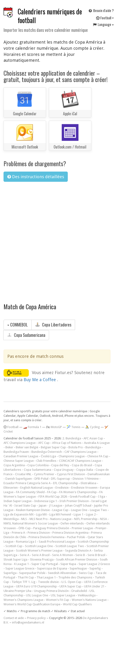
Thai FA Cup (26, 577)
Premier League (82, 528)
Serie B (80, 555)
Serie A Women (62, 555)
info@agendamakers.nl (28, 622)
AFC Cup (44, 443)
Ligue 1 (78, 514)
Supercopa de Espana (52, 568)
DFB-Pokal (41, 478)
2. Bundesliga (71, 438)
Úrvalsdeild (79, 591)
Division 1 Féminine (86, 478)
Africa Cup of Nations (66, 443)
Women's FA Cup (57, 600)
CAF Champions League (80, 452)
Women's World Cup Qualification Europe (32, 604)
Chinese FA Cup (97, 456)
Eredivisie (62, 487)
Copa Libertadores (53, 325)
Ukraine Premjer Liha (17, 591)
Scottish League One (39, 546)
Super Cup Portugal (44, 564)
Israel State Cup (25, 505)
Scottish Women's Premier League (39, 550)
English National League (36, 487)
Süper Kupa (68, 564)
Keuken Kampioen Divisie (33, 510)
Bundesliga (93, 447)
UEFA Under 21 (94, 586)
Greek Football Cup (83, 496)
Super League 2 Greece (94, 564)
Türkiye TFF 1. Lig (23, 582)
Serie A (24, 555)
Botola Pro (75, 447)
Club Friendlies (46, 460)
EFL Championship (65, 483)
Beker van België (27, 447)
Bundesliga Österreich (46, 452)
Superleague (78, 568)
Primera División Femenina (46, 537)
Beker (9, 447)
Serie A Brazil (41, 555)
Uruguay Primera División (51, 591)
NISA (103, 519)
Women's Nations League (89, 600)
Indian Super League (18, 501)
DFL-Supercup (60, 478)
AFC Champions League (20, 443)
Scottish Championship (93, 541)
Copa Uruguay (64, 469)
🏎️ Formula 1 (32, 427)
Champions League (72, 456)
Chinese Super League (19, 460)
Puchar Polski (76, 537)
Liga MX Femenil (60, 514)
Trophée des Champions (75, 577)
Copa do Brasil (82, 465)
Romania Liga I (26, 541)
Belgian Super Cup (53, 447)
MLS (24, 519)
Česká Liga (48, 456)
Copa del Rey (60, 465)
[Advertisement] (51, 239)
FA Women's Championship (78, 492)
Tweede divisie (48, 582)
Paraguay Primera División (51, 528)
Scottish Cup (13, 546)
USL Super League (63, 595)
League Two (98, 510)
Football (11, 427)
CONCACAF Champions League (80, 460)
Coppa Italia (84, 469)
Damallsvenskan (99, 474)
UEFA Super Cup (70, 586)
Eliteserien (11, 487)
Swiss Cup (86, 573)
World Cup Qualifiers (77, 604)
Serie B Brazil (96, 555)
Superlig (95, 568)
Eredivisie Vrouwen (84, 487)
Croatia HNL (23, 474)
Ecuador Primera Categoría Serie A (27, 483)
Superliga (10, 573)
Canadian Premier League (21, 456)
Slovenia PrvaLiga (42, 559)
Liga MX (41, 514)
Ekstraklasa (88, 483)
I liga (101, 496)
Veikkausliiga (87, 595)
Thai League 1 (46, 577)
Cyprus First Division (71, 474)
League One (79, 510)
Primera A (18, 532)
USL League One (37, 595)
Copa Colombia (38, 465)
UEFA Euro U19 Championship (36, 586)
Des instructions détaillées (35, 176)
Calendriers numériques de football (50, 16)
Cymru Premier (44, 474)
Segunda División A (78, 550)
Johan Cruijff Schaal (78, 505)
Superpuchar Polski (32, 573)
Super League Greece (19, 568)
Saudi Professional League (57, 541)
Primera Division (39, 532)
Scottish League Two (69, 546)
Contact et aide (14, 618)
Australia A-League (97, 443)
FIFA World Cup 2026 (52, 496)
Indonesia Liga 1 (45, 501)
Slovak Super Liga (15, 559)
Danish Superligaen (18, 478)
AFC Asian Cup (93, 438)
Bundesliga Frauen (16, 452)
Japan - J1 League (50, 505)
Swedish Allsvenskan (62, 573)
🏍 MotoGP (54, 427)
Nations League (61, 519)
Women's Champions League (23, 600)
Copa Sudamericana (26, 335)
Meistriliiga (11, 519)
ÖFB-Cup (24, 528)
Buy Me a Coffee (40, 379)
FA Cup (52, 492)
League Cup (60, 510)
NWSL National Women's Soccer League (31, 523)
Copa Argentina (14, 465)
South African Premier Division (76, 559)
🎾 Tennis (73, 427)
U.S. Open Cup (71, 582)
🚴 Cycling (92, 427)
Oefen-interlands (72, 523)
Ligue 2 (91, 514)
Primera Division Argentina (70, 532)
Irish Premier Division (74, 501)
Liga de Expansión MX (19, 514)
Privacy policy (36, 618)
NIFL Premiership (85, 519)
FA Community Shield (30, 492)
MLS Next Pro (39, 519)
